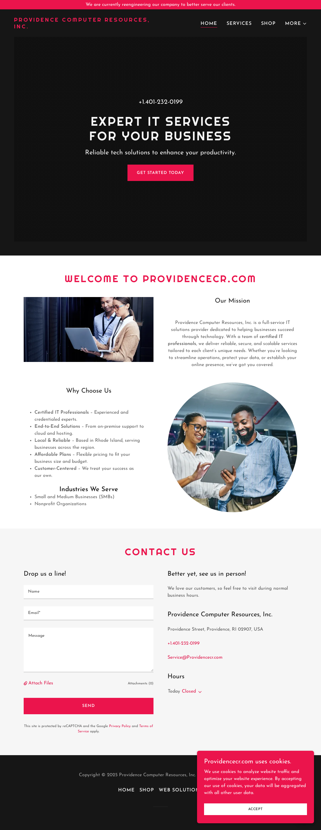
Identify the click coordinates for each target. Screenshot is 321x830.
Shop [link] (268, 23)
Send (88, 706)
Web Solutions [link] (181, 790)
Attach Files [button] (40, 683)
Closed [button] (189, 691)
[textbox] (88, 592)
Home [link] (209, 23)
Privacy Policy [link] (120, 726)
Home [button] (126, 790)
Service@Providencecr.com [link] (195, 657)
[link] (85, 27)
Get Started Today (160, 173)
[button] (296, 23)
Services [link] (239, 23)
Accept (255, 809)
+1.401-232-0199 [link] (161, 102)
